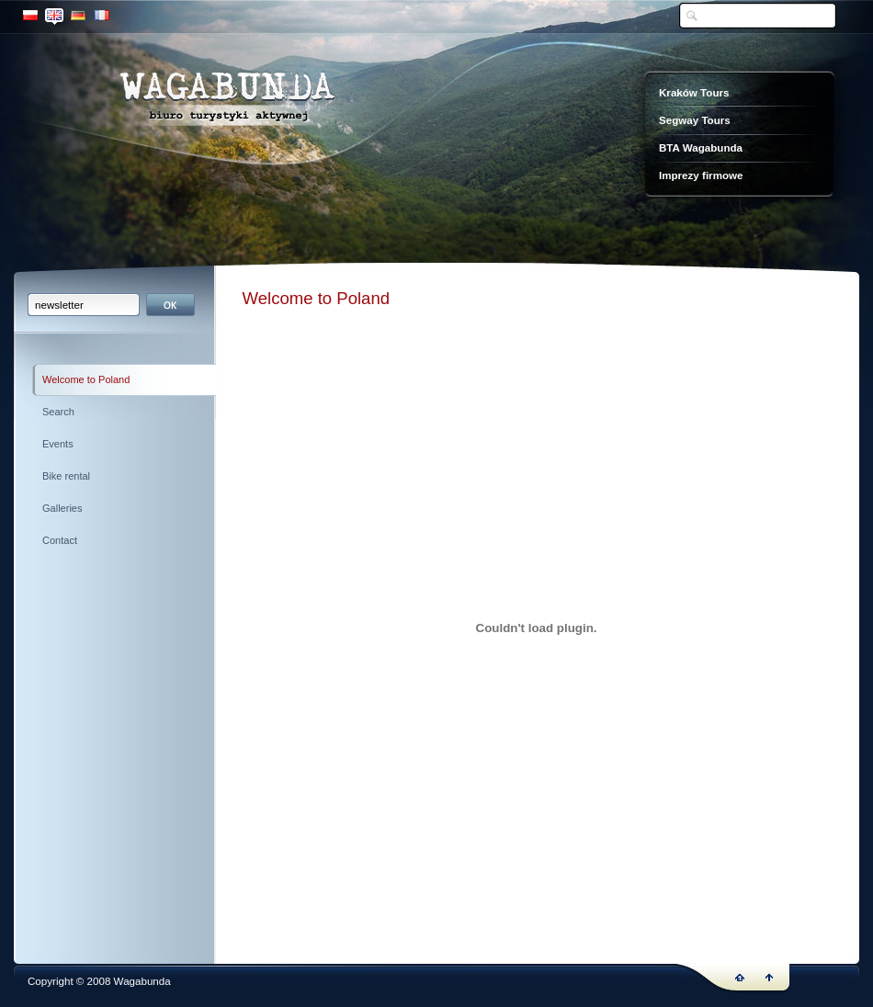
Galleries (62, 508)
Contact (59, 540)
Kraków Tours (694, 92)
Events (58, 443)
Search (58, 411)
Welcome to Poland (86, 379)
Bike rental (66, 475)
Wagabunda (227, 100)
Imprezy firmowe (701, 175)
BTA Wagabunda (701, 147)
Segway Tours (695, 120)
